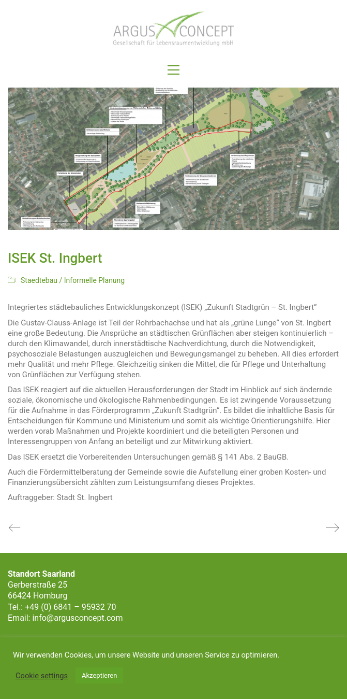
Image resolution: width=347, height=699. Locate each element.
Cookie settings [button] (42, 675)
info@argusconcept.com (77, 618)
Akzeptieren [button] (99, 675)
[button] (173, 70)
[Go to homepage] (173, 28)
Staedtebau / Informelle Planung (73, 280)
